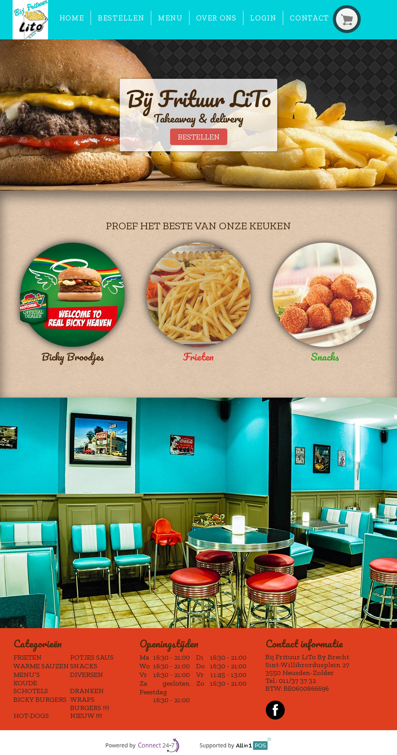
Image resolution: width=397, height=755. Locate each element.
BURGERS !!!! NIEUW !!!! (89, 711)
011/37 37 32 (297, 680)
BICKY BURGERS (40, 699)
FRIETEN (27, 657)
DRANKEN (87, 690)
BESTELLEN (199, 136)
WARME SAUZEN (41, 666)
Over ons (216, 17)
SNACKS (83, 666)
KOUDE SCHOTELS (30, 687)
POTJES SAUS (91, 657)
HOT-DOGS (31, 715)
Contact (309, 17)
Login (263, 17)
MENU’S (26, 674)
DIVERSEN (86, 674)
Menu (170, 17)
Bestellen (121, 17)
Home (71, 17)
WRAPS (82, 699)
